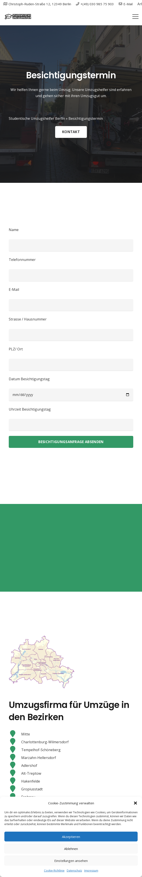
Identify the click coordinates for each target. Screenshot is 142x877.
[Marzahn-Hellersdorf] (15, 758)
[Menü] (135, 16)
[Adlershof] (15, 765)
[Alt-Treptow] (15, 773)
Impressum (91, 870)
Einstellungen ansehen (71, 860)
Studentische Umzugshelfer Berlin (37, 118)
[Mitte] (15, 734)
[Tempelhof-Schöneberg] (15, 750)
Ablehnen (71, 848)
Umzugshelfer (96, 89)
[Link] (18, 16)
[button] (135, 803)
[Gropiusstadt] (15, 789)
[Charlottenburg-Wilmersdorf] (15, 742)
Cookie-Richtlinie (54, 870)
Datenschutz (74, 870)
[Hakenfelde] (15, 781)
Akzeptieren (71, 836)
